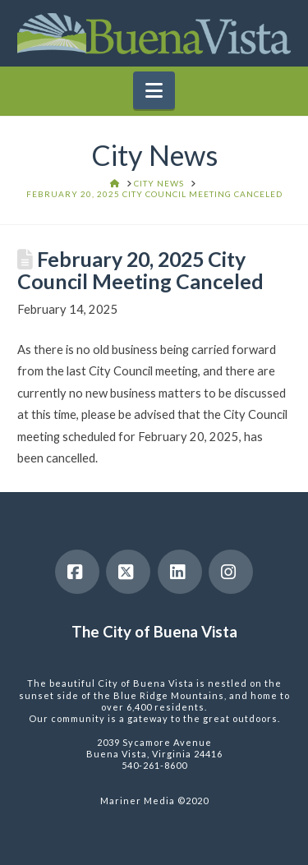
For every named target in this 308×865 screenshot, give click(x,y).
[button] (154, 90)
